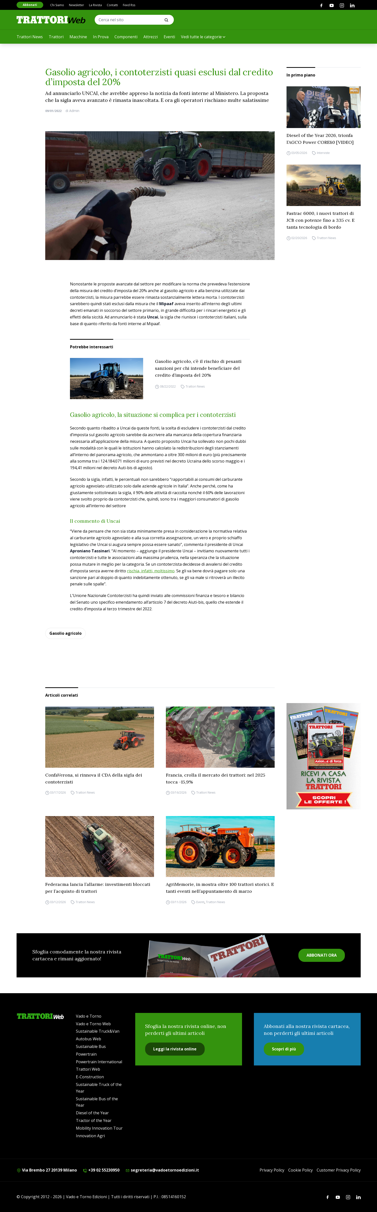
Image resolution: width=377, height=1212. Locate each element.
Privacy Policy (272, 1170)
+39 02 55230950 (101, 1170)
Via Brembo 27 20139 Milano (47, 1170)
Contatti (112, 5)
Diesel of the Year (92, 1113)
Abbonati (30, 5)
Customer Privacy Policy (339, 1170)
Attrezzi (150, 36)
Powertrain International (99, 1061)
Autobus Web (88, 1039)
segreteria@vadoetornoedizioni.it (162, 1170)
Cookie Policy (300, 1170)
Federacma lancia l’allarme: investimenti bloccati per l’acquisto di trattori (97, 887)
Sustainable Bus (91, 1046)
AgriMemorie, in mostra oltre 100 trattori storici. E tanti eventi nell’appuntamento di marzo (220, 887)
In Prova (101, 36)
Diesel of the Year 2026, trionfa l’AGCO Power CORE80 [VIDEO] (320, 138)
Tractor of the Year (93, 1120)
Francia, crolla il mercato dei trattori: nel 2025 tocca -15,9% (215, 778)
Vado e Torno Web (93, 1023)
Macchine (78, 36)
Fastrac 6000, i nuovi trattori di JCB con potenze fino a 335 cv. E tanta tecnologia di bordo (321, 220)
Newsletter (76, 5)
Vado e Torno (88, 1016)
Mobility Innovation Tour (99, 1128)
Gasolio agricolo (65, 633)
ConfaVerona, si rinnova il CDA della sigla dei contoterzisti (93, 778)
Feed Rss (129, 5)
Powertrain (86, 1054)
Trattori (56, 36)
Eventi (169, 36)
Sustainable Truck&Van (97, 1031)
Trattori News (30, 36)
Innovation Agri (90, 1135)
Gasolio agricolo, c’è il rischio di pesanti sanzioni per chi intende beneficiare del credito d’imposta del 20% (198, 368)
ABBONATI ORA (322, 955)
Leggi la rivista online (175, 1049)
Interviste (323, 153)
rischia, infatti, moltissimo (151, 571)
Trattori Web (88, 1069)
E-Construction (90, 1077)
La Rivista (95, 5)
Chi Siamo (57, 5)
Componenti (125, 36)
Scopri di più (284, 1049)
